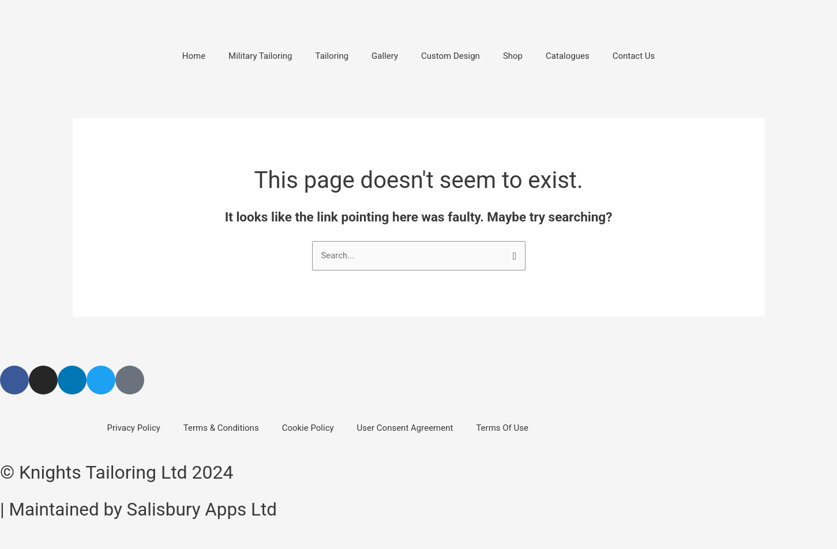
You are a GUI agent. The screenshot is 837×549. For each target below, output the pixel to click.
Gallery (384, 56)
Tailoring (332, 56)
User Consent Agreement (405, 428)
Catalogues (568, 56)
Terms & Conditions (221, 428)
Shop (513, 56)
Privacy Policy (133, 428)
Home (193, 56)
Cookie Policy (308, 428)
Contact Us (634, 56)
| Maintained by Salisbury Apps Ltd (141, 509)
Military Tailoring (260, 56)
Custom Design (450, 56)
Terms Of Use (502, 428)
